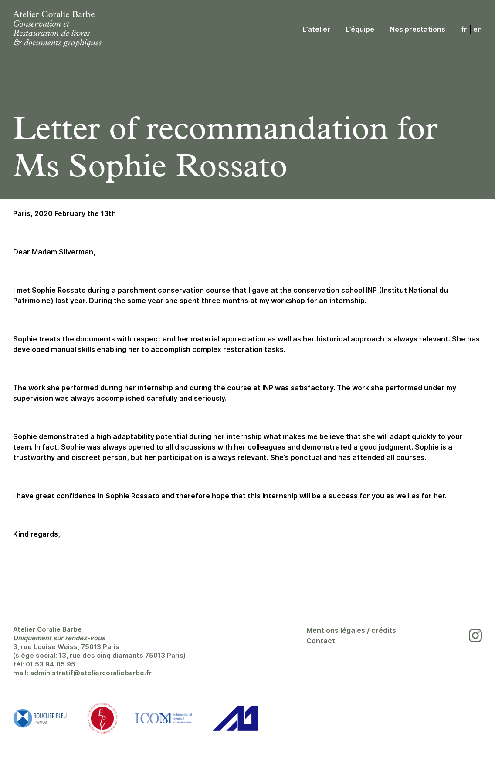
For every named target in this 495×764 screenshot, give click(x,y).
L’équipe (360, 29)
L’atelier (316, 29)
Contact (320, 640)
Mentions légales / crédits (351, 630)
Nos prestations (417, 29)
